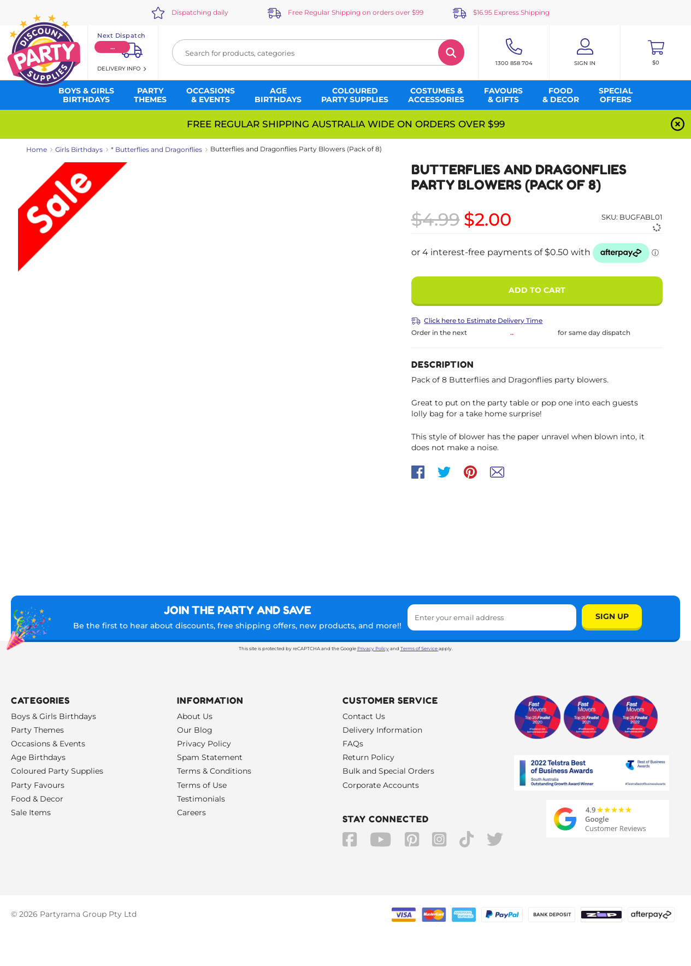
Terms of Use (202, 785)
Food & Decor (37, 799)
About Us (194, 716)
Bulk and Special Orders (388, 771)
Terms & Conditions (214, 771)
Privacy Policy (373, 648)
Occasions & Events (48, 744)
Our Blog (194, 730)
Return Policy (368, 757)
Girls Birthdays (79, 149)
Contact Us (363, 716)
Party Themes (37, 730)
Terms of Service (419, 648)
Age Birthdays (38, 757)
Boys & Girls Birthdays (53, 716)
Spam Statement (210, 757)
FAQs (352, 744)
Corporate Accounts (380, 785)
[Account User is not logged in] (585, 52)
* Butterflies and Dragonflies (156, 149)
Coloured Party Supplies (57, 771)
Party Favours (37, 785)
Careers (191, 812)
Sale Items (31, 812)
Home (36, 149)
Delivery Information (382, 730)
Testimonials (201, 799)
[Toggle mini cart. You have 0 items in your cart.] (656, 52)
